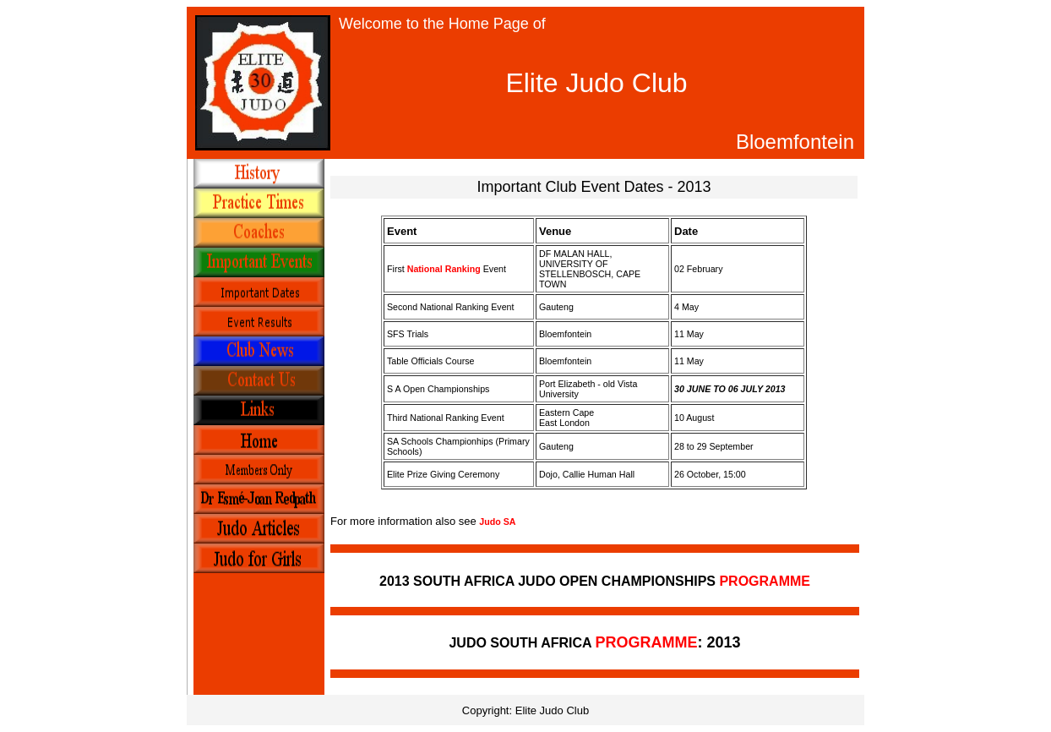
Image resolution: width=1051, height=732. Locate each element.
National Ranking (444, 269)
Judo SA (497, 521)
